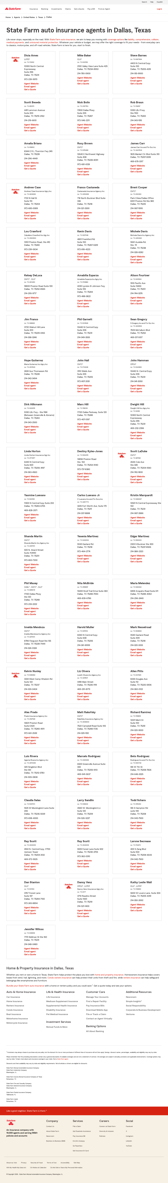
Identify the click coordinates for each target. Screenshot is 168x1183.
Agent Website (31, 84)
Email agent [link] (30, 86)
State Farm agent (62, 1059)
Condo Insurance (14, 1010)
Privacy (23, 1163)
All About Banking (95, 1031)
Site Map (77, 1163)
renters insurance (131, 978)
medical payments (15, 42)
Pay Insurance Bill (79, 1136)
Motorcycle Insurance (16, 1023)
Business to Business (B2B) (55, 1141)
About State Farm (52, 1131)
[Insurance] (33, 9)
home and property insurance (109, 975)
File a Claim (77, 1126)
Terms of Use (51, 1163)
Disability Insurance (55, 1010)
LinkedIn (129, 1141)
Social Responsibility (136, 1006)
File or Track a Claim (96, 1014)
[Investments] (56, 9)
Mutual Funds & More (56, 1027)
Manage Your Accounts (97, 997)
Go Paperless (77, 1146)
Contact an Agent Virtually (99, 1019)
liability (131, 39)
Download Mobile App (97, 1010)
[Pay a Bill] (91, 9)
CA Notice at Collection (38, 1167)
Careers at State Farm (107, 1126)
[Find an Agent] (104, 9)
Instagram (129, 1136)
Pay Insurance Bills (95, 1006)
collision (155, 39)
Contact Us (50, 1126)
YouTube (129, 1146)
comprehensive (143, 39)
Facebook (129, 1126)
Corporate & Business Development (143, 1010)
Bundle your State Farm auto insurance (25, 986)
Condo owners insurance (59, 978)
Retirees (102, 1136)
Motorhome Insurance (17, 1019)
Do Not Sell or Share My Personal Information (66, 1167)
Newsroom (131, 997)
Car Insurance (13, 997)
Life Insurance (53, 997)
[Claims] (68, 9)
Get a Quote (30, 89)
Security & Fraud (37, 1163)
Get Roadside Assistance (82, 1131)
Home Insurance (14, 1001)
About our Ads (11, 1163)
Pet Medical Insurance (57, 1014)
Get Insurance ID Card (81, 1151)
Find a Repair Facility (96, 1001)
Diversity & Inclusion (106, 1131)
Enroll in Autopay (79, 1141)
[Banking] (44, 9)
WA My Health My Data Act (16, 1167)
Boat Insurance (13, 1014)
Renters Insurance (15, 1006)
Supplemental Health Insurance (61, 1006)
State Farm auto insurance (62, 39)
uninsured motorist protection (43, 42)
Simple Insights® (134, 1001)
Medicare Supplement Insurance (62, 1001)
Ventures (130, 1014)
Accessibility (65, 1163)
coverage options (116, 39)
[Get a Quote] (79, 9)
